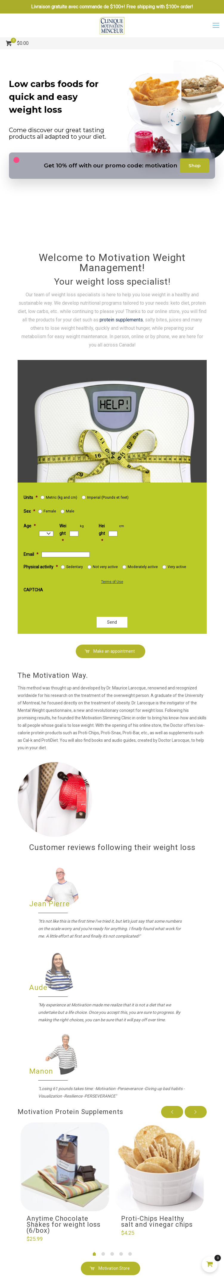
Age (30, 526)
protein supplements (52, 308)
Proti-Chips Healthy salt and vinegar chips (157, 1221)
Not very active (105, 567)
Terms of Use (112, 582)
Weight (62, 533)
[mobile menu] (216, 25)
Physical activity (41, 566)
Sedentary (74, 567)
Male (70, 511)
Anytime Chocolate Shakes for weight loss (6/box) (64, 1224)
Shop (194, 165)
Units (31, 497)
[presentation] (91, 599)
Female (50, 511)
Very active (177, 567)
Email (31, 554)
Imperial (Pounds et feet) (108, 497)
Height (102, 533)
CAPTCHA (33, 589)
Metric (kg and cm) (61, 497)
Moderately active (143, 567)
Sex (29, 511)
